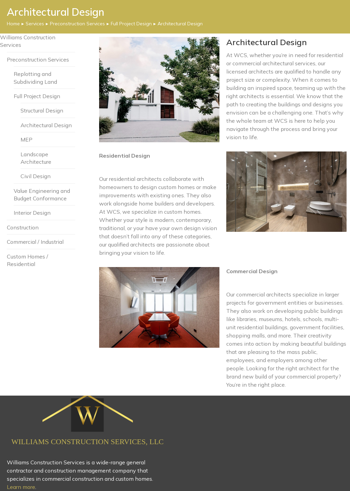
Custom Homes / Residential (27, 260)
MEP (26, 139)
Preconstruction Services (38, 59)
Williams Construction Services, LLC (87, 441)
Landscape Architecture (36, 158)
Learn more (21, 486)
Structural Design (42, 110)
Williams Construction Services (27, 41)
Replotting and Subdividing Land (35, 77)
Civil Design (36, 176)
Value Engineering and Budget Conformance (42, 194)
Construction (23, 227)
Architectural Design (46, 125)
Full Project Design (37, 96)
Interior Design (32, 213)
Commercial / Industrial (35, 241)
